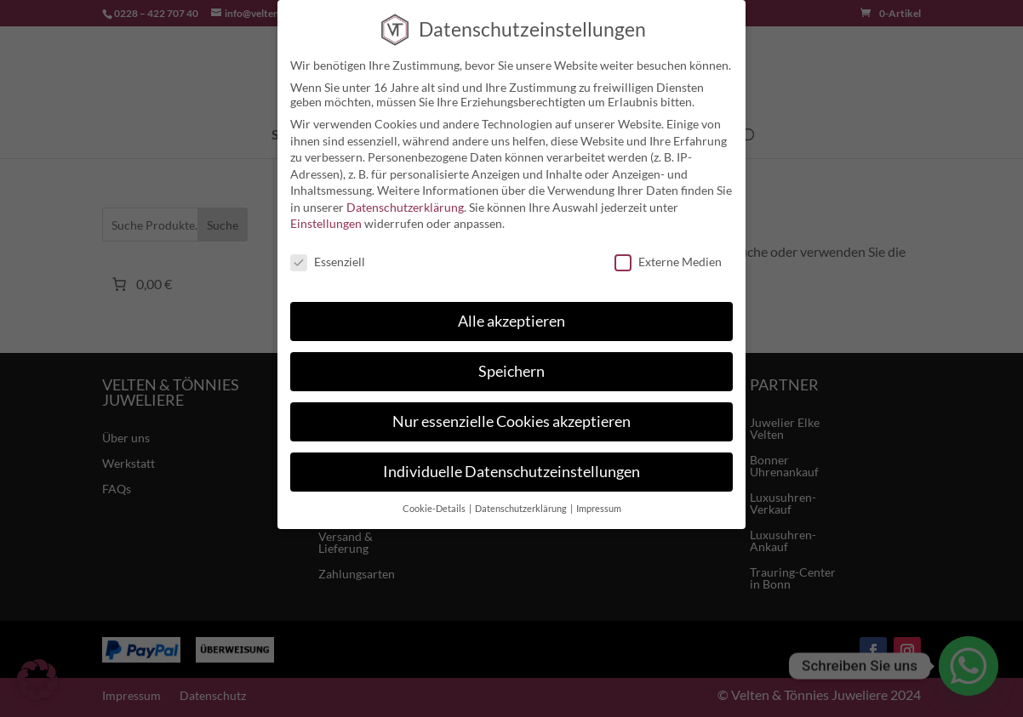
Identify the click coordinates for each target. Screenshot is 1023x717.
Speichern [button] (511, 371)
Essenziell (327, 261)
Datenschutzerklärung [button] (522, 509)
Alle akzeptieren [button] (511, 321)
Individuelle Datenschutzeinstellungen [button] (511, 472)
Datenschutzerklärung (405, 207)
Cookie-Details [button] (435, 509)
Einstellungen (326, 223)
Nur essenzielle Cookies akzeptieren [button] (511, 421)
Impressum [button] (598, 509)
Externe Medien (668, 261)
